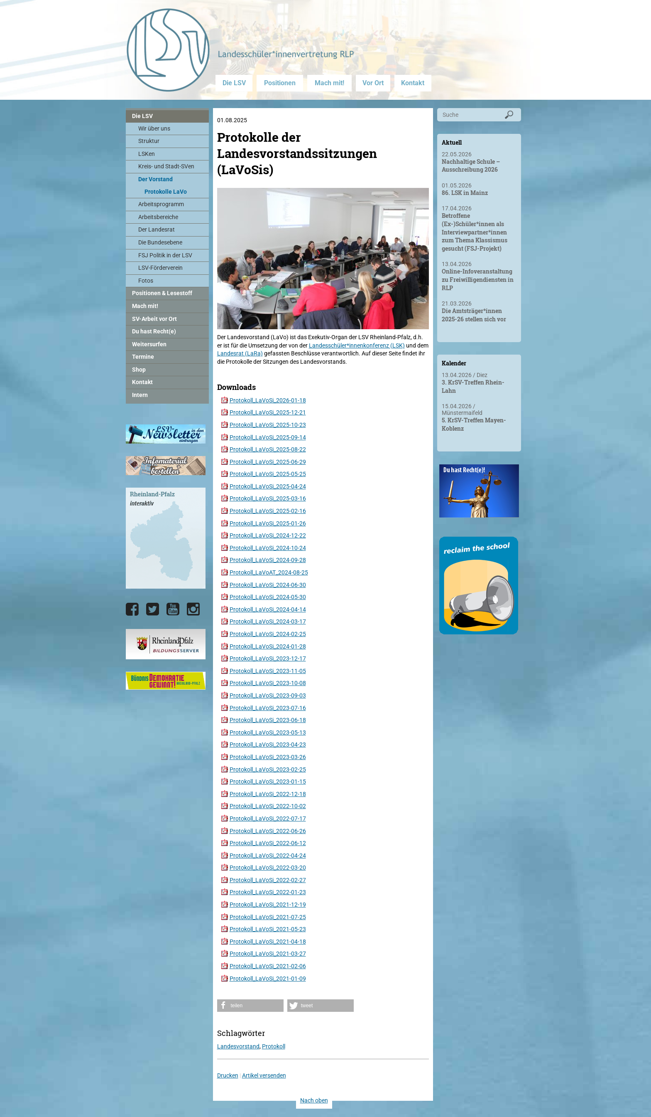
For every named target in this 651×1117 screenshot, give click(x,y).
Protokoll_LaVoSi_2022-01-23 (268, 892)
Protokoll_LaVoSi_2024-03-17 (268, 621)
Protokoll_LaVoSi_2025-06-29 (268, 462)
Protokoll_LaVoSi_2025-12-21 (268, 412)
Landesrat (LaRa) (240, 353)
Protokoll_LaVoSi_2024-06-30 (268, 585)
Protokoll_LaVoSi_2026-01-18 (268, 400)
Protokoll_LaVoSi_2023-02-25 (268, 769)
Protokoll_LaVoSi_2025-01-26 (268, 523)
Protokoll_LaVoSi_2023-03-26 (268, 757)
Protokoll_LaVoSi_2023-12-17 (268, 658)
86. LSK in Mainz (465, 193)
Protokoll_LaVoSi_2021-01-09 (268, 978)
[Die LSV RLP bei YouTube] (172, 609)
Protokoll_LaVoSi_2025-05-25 (268, 474)
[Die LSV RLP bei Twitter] (152, 609)
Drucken (227, 1075)
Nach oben (314, 1100)
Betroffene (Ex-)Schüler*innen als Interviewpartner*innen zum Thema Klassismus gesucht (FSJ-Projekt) (474, 232)
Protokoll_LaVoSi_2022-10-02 (268, 806)
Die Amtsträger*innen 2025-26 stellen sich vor (474, 315)
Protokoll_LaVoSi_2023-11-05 (268, 671)
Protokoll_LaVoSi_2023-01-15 (268, 781)
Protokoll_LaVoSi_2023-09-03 (268, 695)
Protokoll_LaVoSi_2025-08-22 (268, 449)
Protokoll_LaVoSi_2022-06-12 (268, 843)
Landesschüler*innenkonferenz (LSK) (357, 345)
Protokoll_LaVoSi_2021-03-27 (268, 953)
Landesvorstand (238, 1046)
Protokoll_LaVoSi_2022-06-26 (268, 831)
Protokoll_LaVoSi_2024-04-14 (268, 609)
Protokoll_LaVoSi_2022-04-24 (268, 855)
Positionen (280, 83)
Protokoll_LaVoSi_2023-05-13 (268, 732)
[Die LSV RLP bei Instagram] (193, 609)
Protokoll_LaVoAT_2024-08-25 (269, 572)
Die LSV (234, 83)
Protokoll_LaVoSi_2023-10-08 (268, 683)
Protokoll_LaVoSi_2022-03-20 (268, 867)
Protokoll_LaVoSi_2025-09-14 (268, 437)
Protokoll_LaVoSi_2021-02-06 (268, 966)
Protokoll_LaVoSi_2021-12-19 (268, 904)
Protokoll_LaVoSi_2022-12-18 (268, 794)
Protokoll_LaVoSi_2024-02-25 (268, 634)
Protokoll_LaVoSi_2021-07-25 (268, 917)
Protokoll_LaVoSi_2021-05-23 (268, 929)
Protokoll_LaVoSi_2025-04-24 (268, 486)
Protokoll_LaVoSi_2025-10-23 (268, 425)
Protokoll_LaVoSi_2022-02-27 (268, 880)
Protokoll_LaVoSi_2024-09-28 (268, 560)
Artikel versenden (264, 1075)
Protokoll (273, 1046)
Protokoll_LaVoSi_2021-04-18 (268, 941)
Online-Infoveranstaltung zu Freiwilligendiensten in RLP (478, 279)
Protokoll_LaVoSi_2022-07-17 (268, 818)
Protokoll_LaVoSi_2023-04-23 (268, 744)
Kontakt (412, 83)
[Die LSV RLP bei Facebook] (132, 609)
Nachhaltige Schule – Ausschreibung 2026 (471, 166)
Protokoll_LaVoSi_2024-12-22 (268, 535)
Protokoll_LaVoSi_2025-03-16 (268, 498)
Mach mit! (329, 83)
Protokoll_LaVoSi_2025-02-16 (268, 511)
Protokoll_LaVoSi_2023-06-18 (268, 720)
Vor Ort (373, 83)
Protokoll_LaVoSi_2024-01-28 (268, 646)
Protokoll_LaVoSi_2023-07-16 (268, 708)
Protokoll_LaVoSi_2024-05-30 (268, 597)
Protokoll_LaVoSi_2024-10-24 (268, 548)
